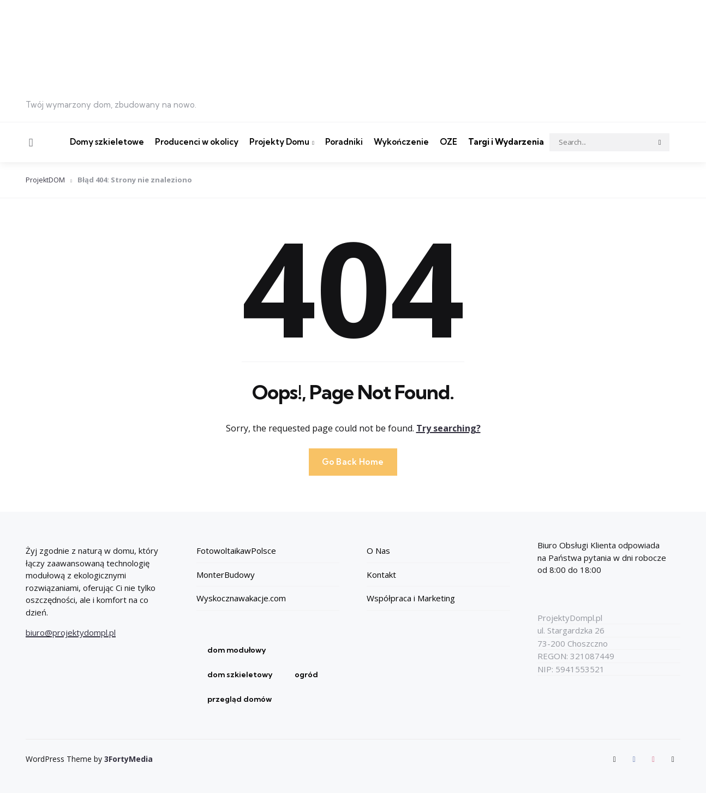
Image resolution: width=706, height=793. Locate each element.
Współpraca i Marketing (411, 598)
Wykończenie (401, 142)
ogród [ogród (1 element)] (306, 674)
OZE (448, 142)
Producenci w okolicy (196, 142)
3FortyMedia (128, 759)
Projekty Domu (279, 142)
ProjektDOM (45, 180)
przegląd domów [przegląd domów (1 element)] (239, 699)
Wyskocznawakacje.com (241, 598)
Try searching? (448, 428)
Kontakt (381, 574)
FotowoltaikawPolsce (236, 550)
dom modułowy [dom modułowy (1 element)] (236, 650)
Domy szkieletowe (107, 142)
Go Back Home (353, 461)
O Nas (378, 550)
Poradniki (344, 142)
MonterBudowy (225, 574)
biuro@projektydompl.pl (71, 632)
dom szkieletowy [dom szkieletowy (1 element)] (240, 674)
